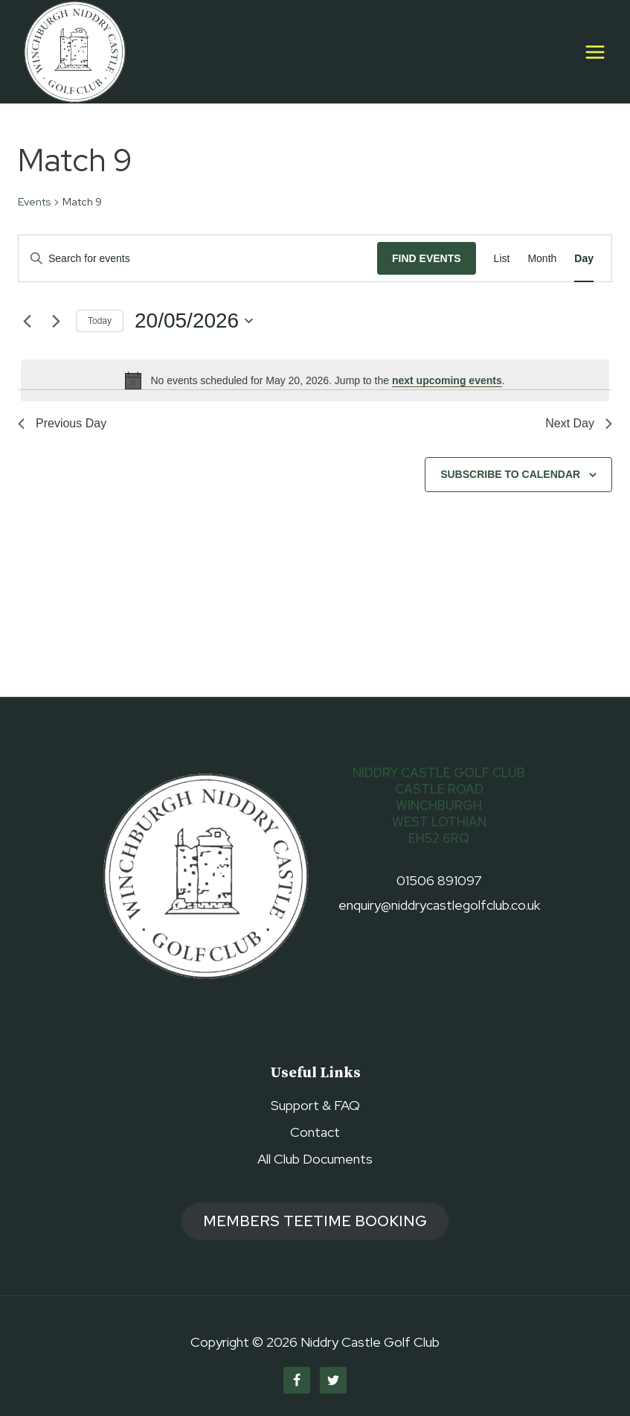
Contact (315, 1132)
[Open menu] (594, 51)
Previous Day (62, 423)
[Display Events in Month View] (541, 258)
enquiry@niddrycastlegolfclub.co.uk (439, 904)
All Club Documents (315, 1158)
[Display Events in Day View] (584, 258)
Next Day (578, 423)
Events (34, 201)
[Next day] (56, 321)
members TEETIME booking (315, 1221)
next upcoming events (447, 380)
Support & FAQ (315, 1105)
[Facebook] (296, 1380)
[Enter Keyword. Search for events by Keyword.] (198, 258)
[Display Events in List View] (502, 258)
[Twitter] (333, 1380)
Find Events (426, 258)
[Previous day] (27, 321)
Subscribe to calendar (510, 474)
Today (100, 321)
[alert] (315, 380)
